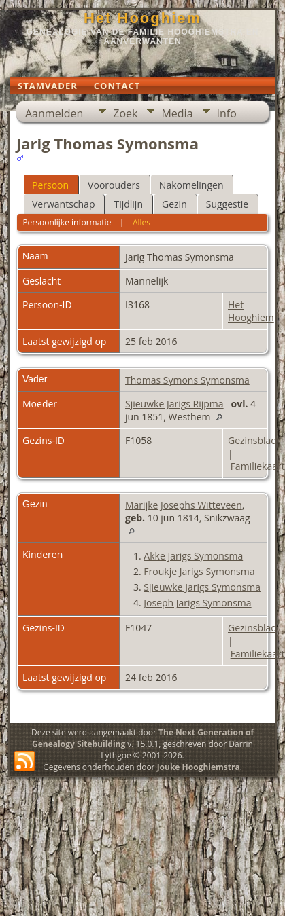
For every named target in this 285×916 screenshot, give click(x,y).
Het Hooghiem (142, 18)
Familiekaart (258, 466)
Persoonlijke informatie (66, 222)
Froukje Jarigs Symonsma (199, 571)
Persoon (50, 185)
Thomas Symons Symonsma (187, 379)
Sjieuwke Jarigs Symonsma (202, 587)
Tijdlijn (128, 204)
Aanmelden (54, 113)
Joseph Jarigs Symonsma (197, 602)
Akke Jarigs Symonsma (193, 555)
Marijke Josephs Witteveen (183, 504)
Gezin (174, 204)
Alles (141, 222)
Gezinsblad (252, 440)
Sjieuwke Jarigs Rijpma (174, 403)
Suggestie (227, 204)
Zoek (125, 113)
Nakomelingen (191, 185)
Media (176, 113)
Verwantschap (63, 204)
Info (227, 113)
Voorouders (114, 185)
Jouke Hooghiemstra (198, 767)
